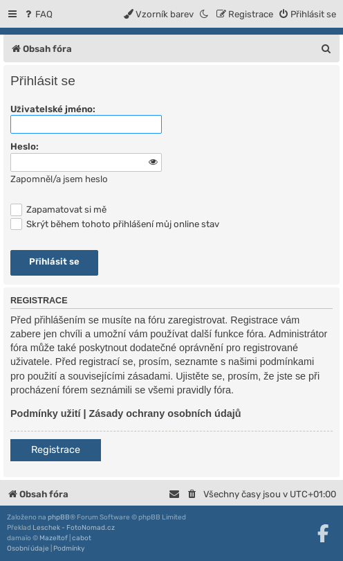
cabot (81, 538)
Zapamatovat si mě (58, 209)
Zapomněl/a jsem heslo (59, 179)
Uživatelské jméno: (52, 109)
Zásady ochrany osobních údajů (165, 413)
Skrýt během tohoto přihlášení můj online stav (114, 224)
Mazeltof (53, 538)
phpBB (59, 517)
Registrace (55, 450)
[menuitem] (38, 14)
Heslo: (24, 146)
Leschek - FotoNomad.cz (74, 528)
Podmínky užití (45, 413)
